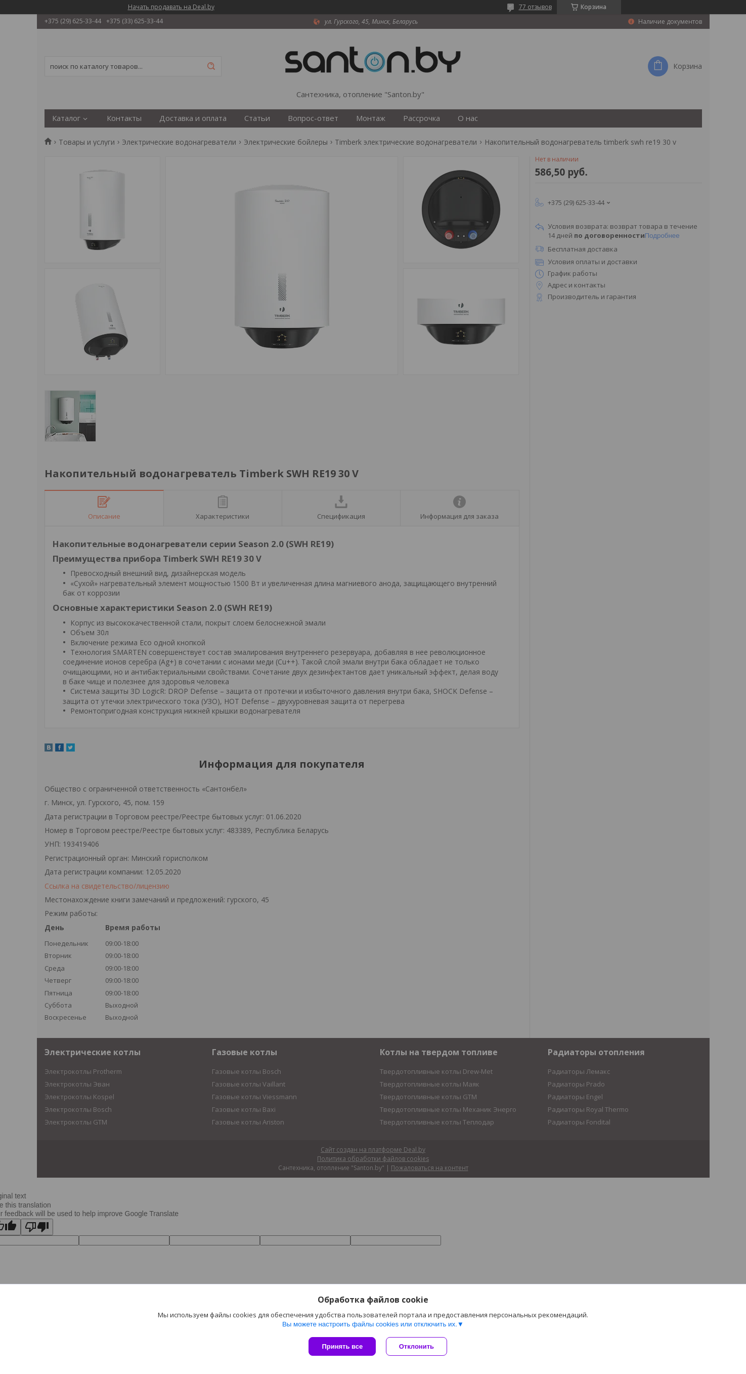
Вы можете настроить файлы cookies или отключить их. (369, 1324)
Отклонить (416, 1346)
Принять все (342, 1346)
